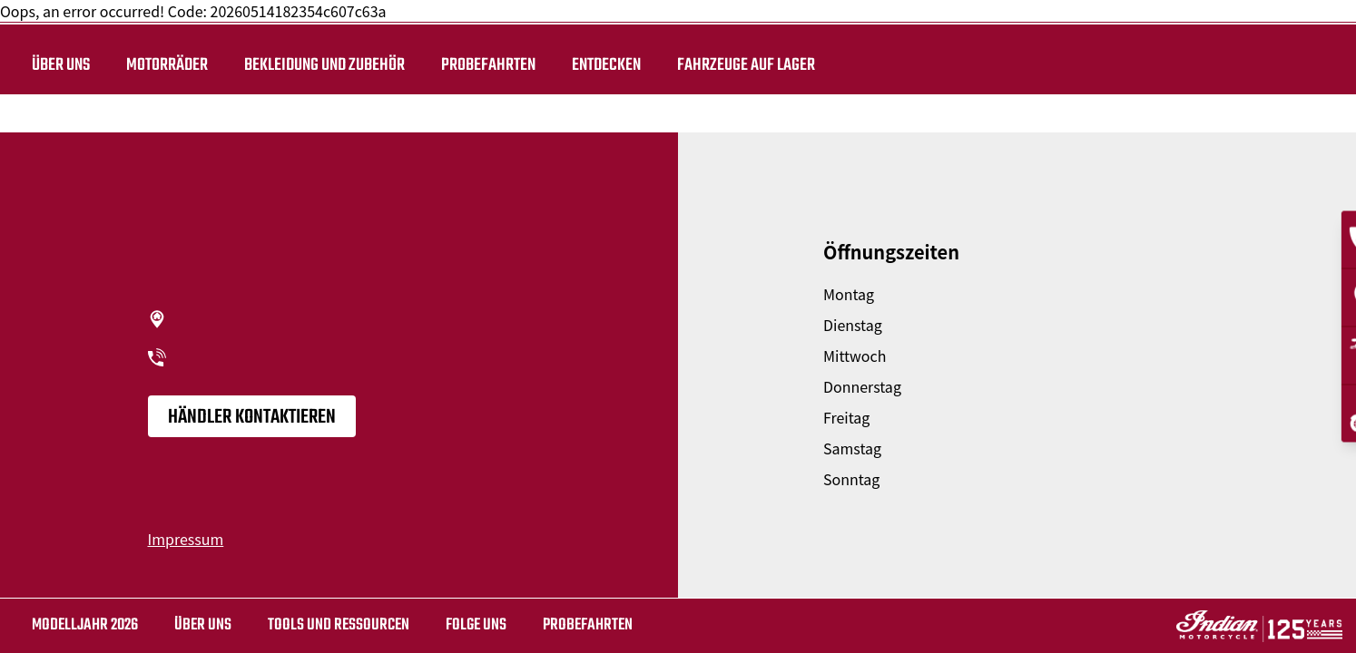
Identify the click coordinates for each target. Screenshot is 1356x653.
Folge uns (476, 625)
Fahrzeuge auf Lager (746, 65)
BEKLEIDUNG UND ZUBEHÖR (324, 65)
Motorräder (167, 65)
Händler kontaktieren (252, 417)
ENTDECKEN (606, 65)
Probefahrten (488, 65)
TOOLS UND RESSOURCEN (338, 625)
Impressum (186, 539)
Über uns (61, 65)
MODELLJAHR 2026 (85, 625)
